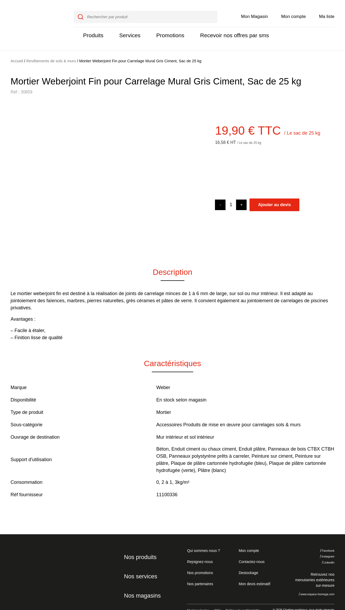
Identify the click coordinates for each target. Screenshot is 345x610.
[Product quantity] (231, 193)
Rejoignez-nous (199, 550)
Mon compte (293, 11)
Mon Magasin (254, 11)
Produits (92, 29)
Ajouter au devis (274, 193)
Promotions (167, 29)
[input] (145, 11)
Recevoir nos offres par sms (228, 29)
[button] (18, 169)
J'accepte (322, 581)
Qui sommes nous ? (202, 539)
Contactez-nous (251, 550)
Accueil (17, 50)
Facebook (324, 539)
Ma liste (326, 11)
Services (128, 29)
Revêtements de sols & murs (51, 50)
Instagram (324, 545)
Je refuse (290, 581)
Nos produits (139, 546)
